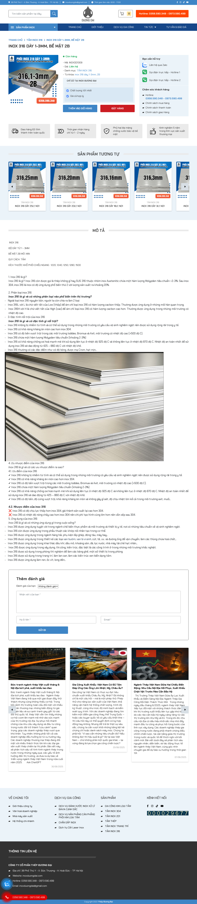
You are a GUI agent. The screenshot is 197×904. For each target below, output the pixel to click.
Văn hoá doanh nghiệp (25, 811)
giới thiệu (97, 27)
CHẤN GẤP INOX (67, 822)
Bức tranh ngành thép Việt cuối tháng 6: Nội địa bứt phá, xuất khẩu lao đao (35, 686)
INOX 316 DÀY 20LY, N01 (69, 206)
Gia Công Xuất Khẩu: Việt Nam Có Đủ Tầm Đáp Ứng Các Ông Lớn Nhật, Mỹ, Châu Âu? (97, 686)
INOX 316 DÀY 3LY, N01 (153, 206)
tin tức (150, 27)
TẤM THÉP (111, 821)
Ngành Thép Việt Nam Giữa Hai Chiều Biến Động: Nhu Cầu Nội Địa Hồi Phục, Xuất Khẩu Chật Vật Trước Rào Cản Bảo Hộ (159, 688)
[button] (185, 186)
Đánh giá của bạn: (26, 585)
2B (98, 74)
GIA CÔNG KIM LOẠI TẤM (118, 806)
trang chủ (74, 27)
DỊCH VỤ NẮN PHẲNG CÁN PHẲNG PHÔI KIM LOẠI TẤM (77, 816)
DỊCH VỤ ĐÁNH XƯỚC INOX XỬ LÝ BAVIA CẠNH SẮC (77, 807)
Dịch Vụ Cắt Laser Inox (71, 827)
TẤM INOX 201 (112, 816)
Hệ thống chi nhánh (23, 821)
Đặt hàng (117, 108)
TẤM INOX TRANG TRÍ (116, 826)
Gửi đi (42, 630)
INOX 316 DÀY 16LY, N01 (111, 206)
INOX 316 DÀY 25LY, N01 (27, 206)
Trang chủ (15, 40)
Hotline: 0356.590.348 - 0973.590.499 (162, 13)
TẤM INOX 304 (113, 811)
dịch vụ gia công (124, 27)
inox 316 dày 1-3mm (85, 74)
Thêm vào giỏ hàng (80, 108)
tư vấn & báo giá (176, 27)
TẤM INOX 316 (34, 40)
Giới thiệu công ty (22, 806)
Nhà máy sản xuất (23, 816)
